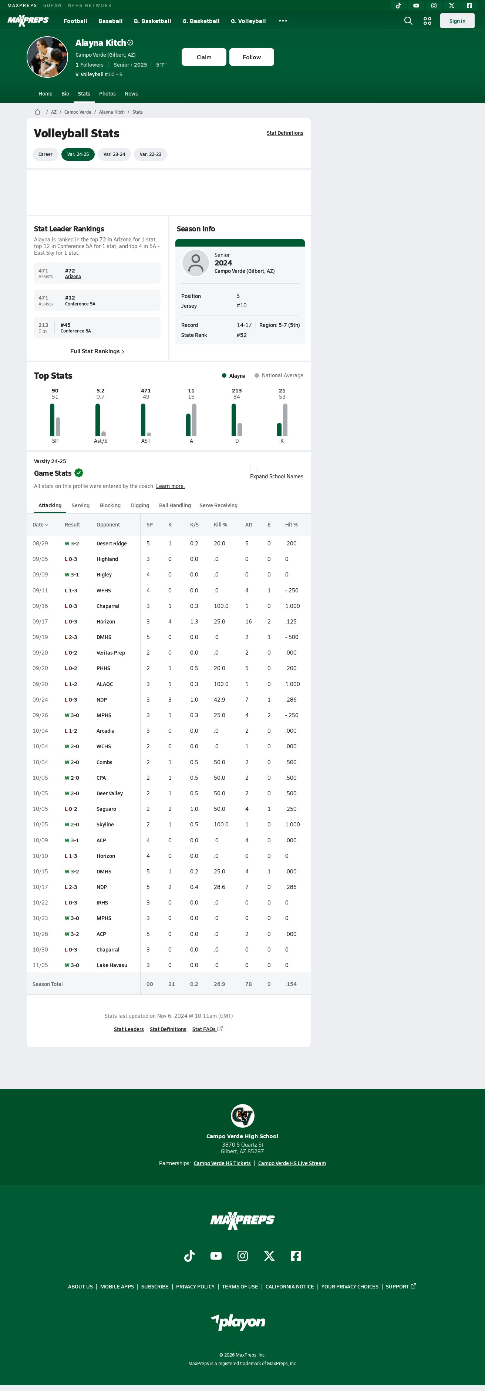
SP (149, 524)
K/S (194, 524)
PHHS (103, 668)
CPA (101, 777)
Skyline (105, 824)
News (131, 93)
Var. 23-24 (114, 154)
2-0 (75, 746)
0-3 (73, 558)
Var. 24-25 (78, 154)
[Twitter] (452, 5)
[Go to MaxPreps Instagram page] (243, 1256)
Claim (204, 57)
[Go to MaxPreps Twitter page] (269, 1256)
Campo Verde (77, 112)
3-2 (75, 543)
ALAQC (105, 684)
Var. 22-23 (150, 154)
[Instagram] (434, 5)
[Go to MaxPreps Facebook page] (296, 1256)
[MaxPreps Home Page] (37, 112)
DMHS (104, 637)
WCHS (104, 746)
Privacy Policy (195, 1286)
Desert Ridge (112, 543)
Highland (107, 558)
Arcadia (106, 730)
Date (40, 524)
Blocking (110, 505)
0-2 (73, 652)
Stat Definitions (285, 132)
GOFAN (52, 5)
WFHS (104, 590)
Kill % (220, 524)
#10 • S (98, 74)
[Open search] (408, 20)
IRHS (102, 902)
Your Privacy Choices (349, 1286)
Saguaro (106, 808)
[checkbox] (253, 469)
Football (75, 20)
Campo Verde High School (242, 1122)
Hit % (291, 524)
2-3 (73, 637)
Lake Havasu (112, 965)
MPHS (104, 715)
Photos (107, 93)
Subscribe (155, 1286)
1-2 (73, 684)
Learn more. (170, 485)
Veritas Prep (111, 652)
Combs (104, 762)
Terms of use (240, 1286)
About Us (80, 1286)
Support (401, 1286)
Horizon (106, 621)
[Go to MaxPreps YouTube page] (216, 1256)
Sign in (457, 20)
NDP (102, 699)
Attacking (49, 505)
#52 (242, 334)
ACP (101, 840)
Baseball (110, 20)
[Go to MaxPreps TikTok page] (189, 1256)
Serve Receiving (219, 505)
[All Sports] (283, 20)
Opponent (108, 524)
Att (248, 524)
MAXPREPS (22, 5)
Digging (140, 505)
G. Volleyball (248, 20)
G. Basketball (201, 20)
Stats (84, 93)
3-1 (75, 574)
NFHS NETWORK (90, 5)
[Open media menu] (427, 20)
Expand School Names (276, 473)
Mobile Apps (117, 1286)
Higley (104, 574)
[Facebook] (469, 5)
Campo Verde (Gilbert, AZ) (105, 54)
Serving (81, 505)
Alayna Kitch (104, 42)
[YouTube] (416, 5)
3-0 (75, 715)
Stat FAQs (207, 1029)
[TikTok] (398, 5)
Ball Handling (175, 505)
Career (45, 154)
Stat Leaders (129, 1029)
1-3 (73, 590)
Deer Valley (110, 793)
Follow (252, 57)
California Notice (290, 1286)
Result (72, 524)
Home (45, 93)
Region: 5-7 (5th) (279, 324)
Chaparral (108, 605)
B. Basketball (152, 20)
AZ (54, 112)
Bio (65, 93)
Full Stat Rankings (97, 351)
